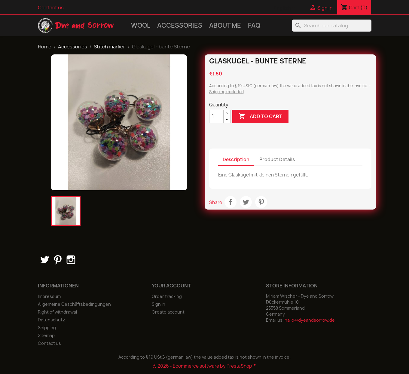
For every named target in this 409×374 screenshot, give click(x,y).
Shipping (47, 327)
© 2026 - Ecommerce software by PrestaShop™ (204, 366)
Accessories (179, 25)
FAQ (254, 25)
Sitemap (46, 335)
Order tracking (167, 296)
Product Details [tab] (277, 159)
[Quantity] (216, 116)
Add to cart (260, 116)
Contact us (51, 7)
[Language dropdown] (285, 8)
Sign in (158, 304)
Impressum (49, 296)
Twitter (44, 260)
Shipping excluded (226, 91)
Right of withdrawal (57, 312)
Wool (140, 25)
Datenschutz (51, 320)
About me (225, 25)
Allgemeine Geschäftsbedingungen (74, 304)
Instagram (71, 260)
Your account (171, 285)
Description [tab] (236, 159)
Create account (168, 312)
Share (230, 202)
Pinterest (261, 202)
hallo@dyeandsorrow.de (310, 320)
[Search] (331, 26)
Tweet (246, 202)
